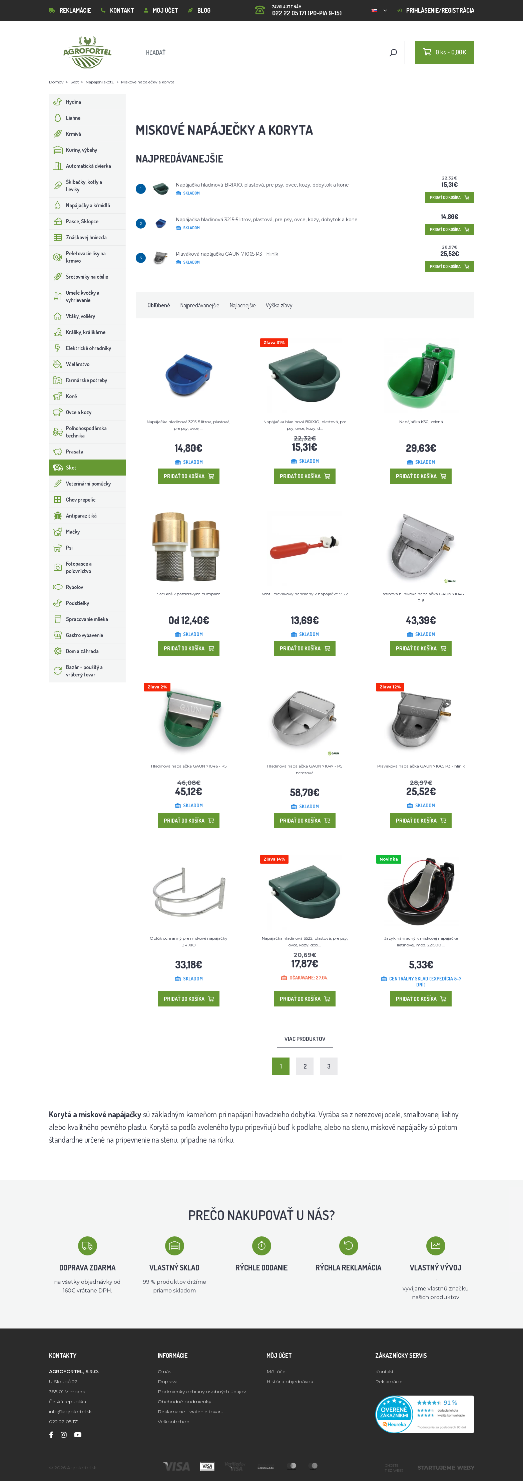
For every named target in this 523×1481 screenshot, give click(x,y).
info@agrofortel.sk (70, 1412)
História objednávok (290, 1382)
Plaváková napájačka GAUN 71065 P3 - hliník (227, 254)
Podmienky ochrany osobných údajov (202, 1392)
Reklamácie (70, 10)
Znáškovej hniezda (78, 237)
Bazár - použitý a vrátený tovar (76, 671)
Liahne (64, 117)
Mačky (64, 531)
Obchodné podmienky (184, 1402)
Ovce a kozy (70, 412)
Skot (74, 81)
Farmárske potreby (78, 380)
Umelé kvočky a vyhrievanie (74, 296)
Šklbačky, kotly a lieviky (75, 186)
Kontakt (117, 10)
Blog (199, 10)
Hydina (65, 101)
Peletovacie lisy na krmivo (77, 257)
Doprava (167, 1382)
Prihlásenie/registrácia (435, 10)
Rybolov (66, 587)
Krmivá (65, 133)
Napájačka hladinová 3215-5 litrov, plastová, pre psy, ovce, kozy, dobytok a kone (267, 220)
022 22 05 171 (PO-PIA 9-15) (298, 8)
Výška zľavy (279, 305)
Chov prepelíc (72, 499)
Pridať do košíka (449, 197)
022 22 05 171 (64, 1422)
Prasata (66, 451)
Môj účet (161, 10)
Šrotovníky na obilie (78, 276)
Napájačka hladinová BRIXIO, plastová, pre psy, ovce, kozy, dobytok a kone (262, 185)
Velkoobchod (173, 1422)
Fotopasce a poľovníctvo (70, 567)
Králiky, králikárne (77, 332)
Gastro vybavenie (76, 635)
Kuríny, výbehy (73, 150)
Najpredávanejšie (199, 305)
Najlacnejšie (242, 305)
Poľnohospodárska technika (78, 432)
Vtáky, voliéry (72, 316)
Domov (56, 81)
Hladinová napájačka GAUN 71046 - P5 (188, 766)
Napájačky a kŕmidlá (79, 205)
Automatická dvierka (80, 166)
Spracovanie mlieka (78, 619)
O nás (164, 1372)
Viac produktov (305, 1038)
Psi (60, 547)
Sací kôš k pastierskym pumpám (188, 593)
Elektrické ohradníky (80, 348)
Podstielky (69, 603)
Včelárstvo (69, 364)
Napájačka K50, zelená (421, 421)
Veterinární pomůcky (80, 483)
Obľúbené (158, 305)
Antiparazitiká (73, 515)
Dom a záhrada (74, 651)
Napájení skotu (100, 81)
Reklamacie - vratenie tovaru (190, 1412)
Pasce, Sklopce (73, 221)
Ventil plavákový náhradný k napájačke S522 (305, 593)
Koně (63, 396)
